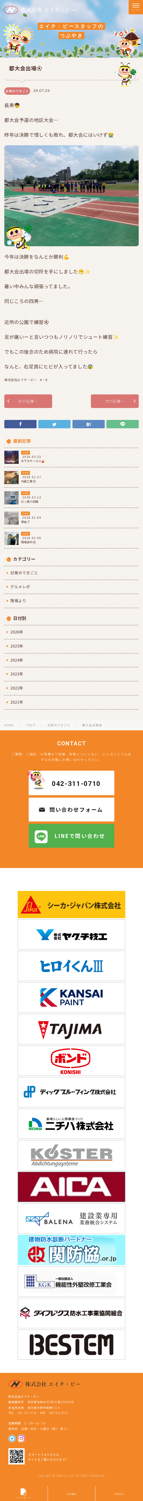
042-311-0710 (76, 784)
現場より (18, 600)
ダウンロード (23, 1493)
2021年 (16, 702)
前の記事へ (28, 401)
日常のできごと (24, 572)
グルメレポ (20, 586)
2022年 (16, 688)
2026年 (16, 632)
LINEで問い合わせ (80, 835)
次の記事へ (115, 401)
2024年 (16, 660)
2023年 (16, 674)
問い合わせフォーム (76, 809)
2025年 (16, 646)
